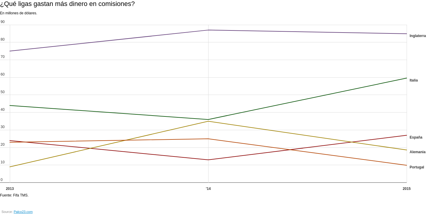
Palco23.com (23, 212)
